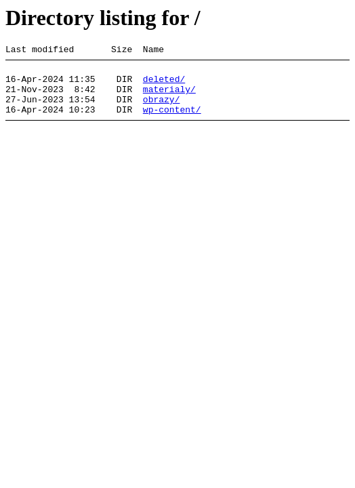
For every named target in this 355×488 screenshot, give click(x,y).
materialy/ (169, 97)
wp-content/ (172, 121)
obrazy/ (161, 109)
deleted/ (164, 85)
